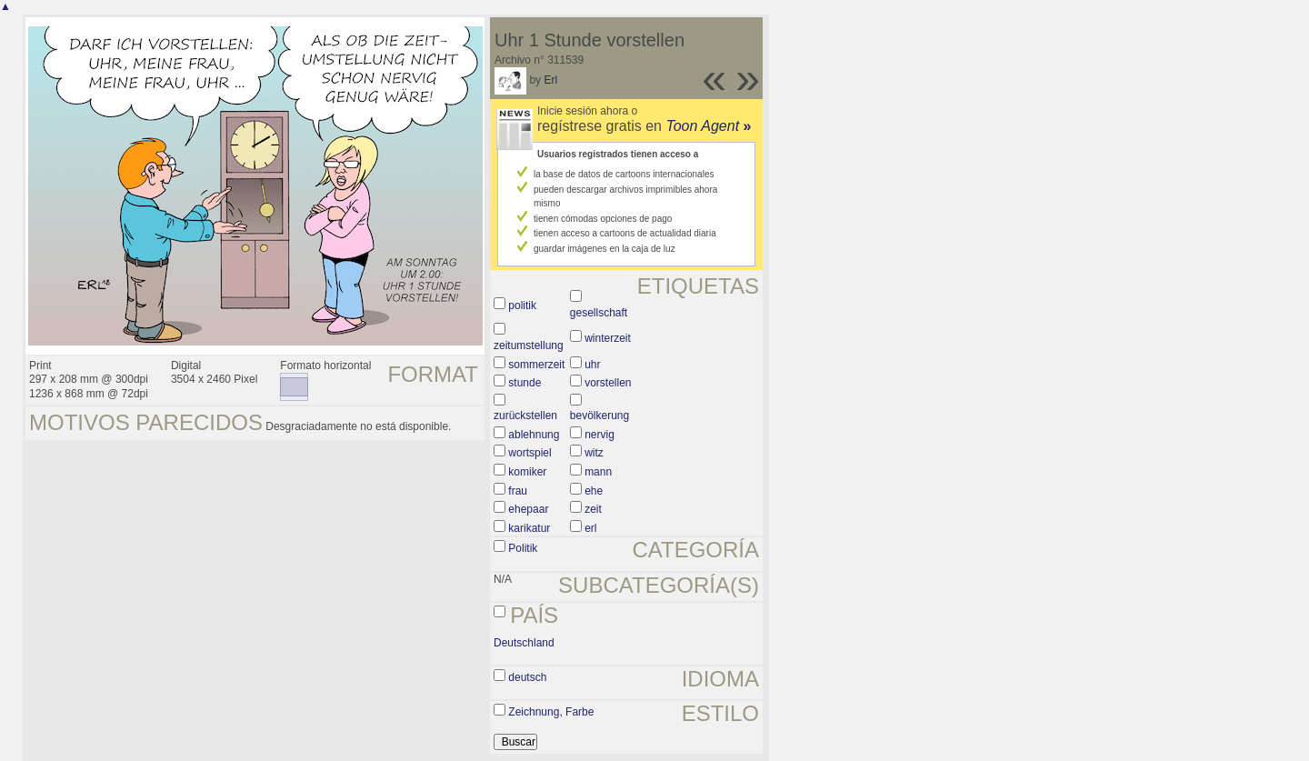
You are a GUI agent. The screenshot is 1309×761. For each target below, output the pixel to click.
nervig (600, 434)
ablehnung (533, 434)
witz (594, 452)
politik (522, 305)
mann (598, 472)
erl (590, 528)
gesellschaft (598, 312)
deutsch (527, 677)
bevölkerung (599, 415)
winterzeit (608, 338)
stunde (524, 382)
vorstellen (608, 382)
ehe (594, 491)
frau (517, 491)
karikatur (529, 528)
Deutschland (524, 642)
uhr (592, 364)
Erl (550, 80)
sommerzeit (536, 364)
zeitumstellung (529, 345)
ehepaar (528, 509)
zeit (593, 509)
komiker (527, 472)
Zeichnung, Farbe (551, 712)
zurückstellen (525, 415)
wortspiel (529, 452)
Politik (522, 548)
